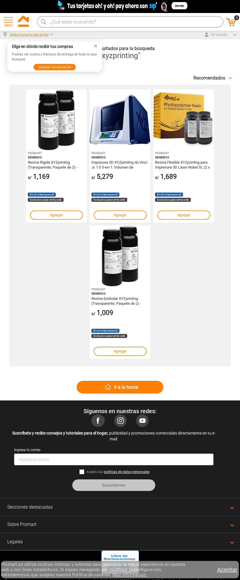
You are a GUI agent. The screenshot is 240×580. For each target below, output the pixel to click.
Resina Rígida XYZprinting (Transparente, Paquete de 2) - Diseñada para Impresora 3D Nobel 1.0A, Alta (52, 164)
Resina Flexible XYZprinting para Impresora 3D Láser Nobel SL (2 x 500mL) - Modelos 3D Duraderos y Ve (183, 164)
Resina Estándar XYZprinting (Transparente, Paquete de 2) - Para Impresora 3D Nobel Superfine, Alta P (116, 300)
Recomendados (209, 78)
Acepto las (117, 472)
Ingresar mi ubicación (54, 67)
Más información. (129, 574)
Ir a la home (126, 387)
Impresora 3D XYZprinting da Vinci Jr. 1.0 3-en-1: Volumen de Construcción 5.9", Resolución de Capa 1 (119, 164)
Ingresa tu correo (27, 450)
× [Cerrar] (95, 46)
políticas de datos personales (126, 472)
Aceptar (227, 569)
